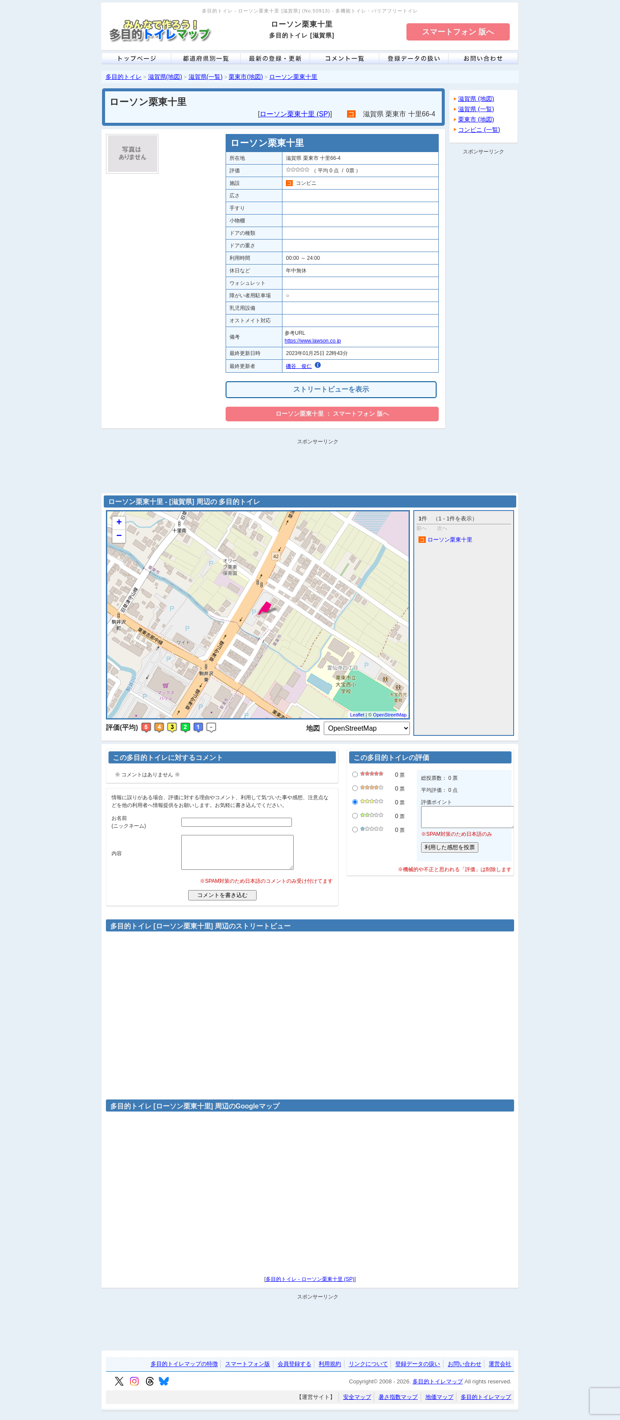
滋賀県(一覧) (206, 76)
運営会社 (500, 1370)
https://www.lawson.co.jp (313, 341)
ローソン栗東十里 (293, 76)
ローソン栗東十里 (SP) (295, 114)
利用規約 (330, 1370)
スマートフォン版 (247, 1370)
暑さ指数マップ (398, 1403)
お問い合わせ (464, 1370)
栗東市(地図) (246, 76)
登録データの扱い (417, 1370)
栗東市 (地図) (476, 119)
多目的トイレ (123, 76)
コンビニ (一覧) (479, 129)
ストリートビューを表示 (331, 389)
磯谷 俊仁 (299, 366)
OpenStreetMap (389, 714)
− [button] (119, 536)
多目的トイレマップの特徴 (184, 1370)
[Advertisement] (483, 287)
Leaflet (357, 714)
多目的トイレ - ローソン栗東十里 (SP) (310, 1286)
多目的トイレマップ (437, 1388)
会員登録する (294, 1370)
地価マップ (439, 1403)
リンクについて (368, 1370)
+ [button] (119, 523)
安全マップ (357, 1403)
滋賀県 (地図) (476, 98)
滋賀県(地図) (165, 76)
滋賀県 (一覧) (476, 109)
